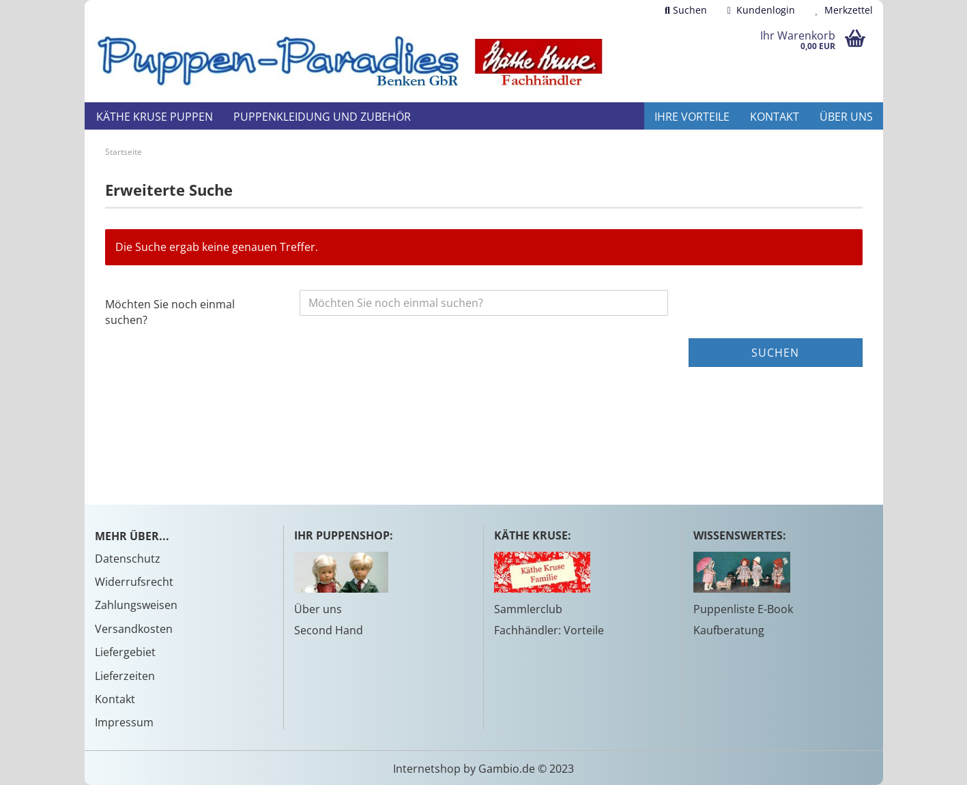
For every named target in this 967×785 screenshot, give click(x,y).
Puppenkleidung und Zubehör (322, 116)
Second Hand (328, 630)
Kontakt (774, 116)
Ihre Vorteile (692, 116)
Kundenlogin (761, 9)
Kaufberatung (728, 630)
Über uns (846, 116)
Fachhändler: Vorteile (549, 630)
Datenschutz (127, 558)
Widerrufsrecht (134, 581)
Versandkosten (134, 628)
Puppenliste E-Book (743, 609)
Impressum (124, 722)
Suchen (686, 9)
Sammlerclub (528, 609)
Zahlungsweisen (136, 604)
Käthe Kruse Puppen (154, 116)
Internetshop (427, 768)
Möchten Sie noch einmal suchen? (170, 312)
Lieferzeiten (125, 675)
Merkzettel (844, 9)
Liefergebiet (125, 652)
